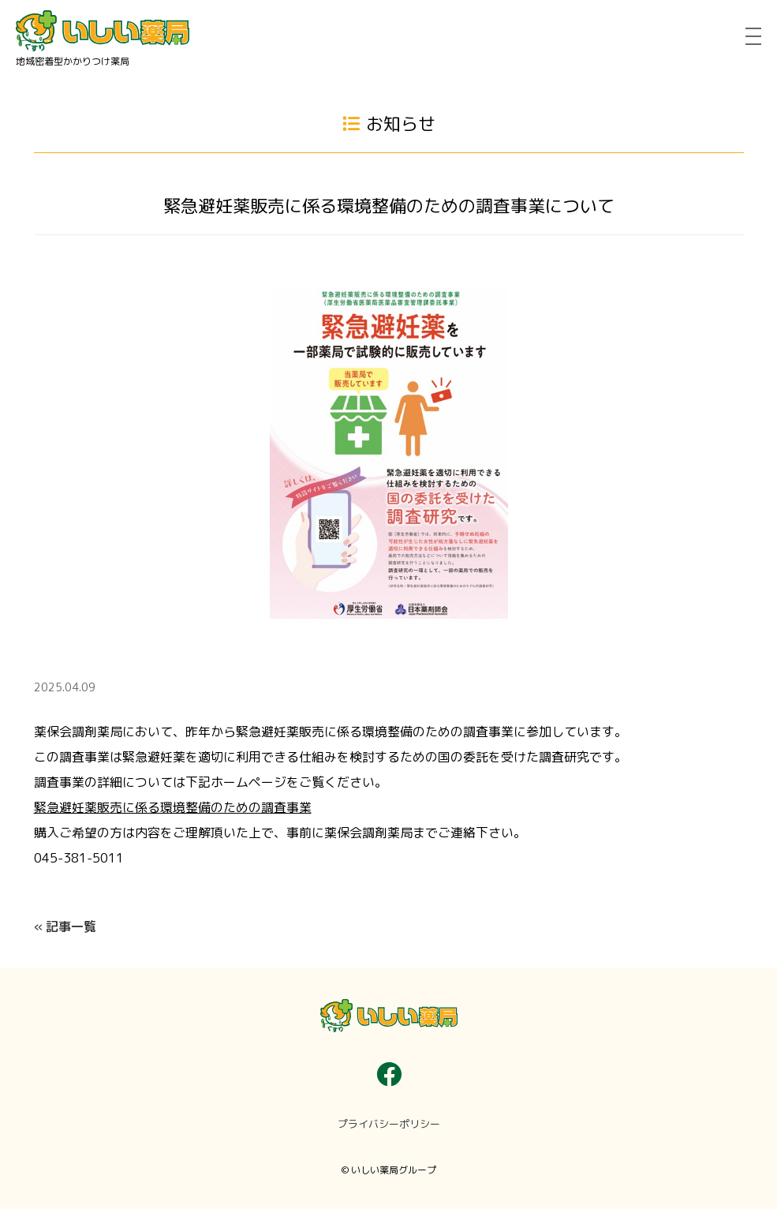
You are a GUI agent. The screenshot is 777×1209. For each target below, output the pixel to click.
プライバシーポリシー (389, 1124)
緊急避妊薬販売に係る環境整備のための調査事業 (173, 807)
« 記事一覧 (65, 926)
